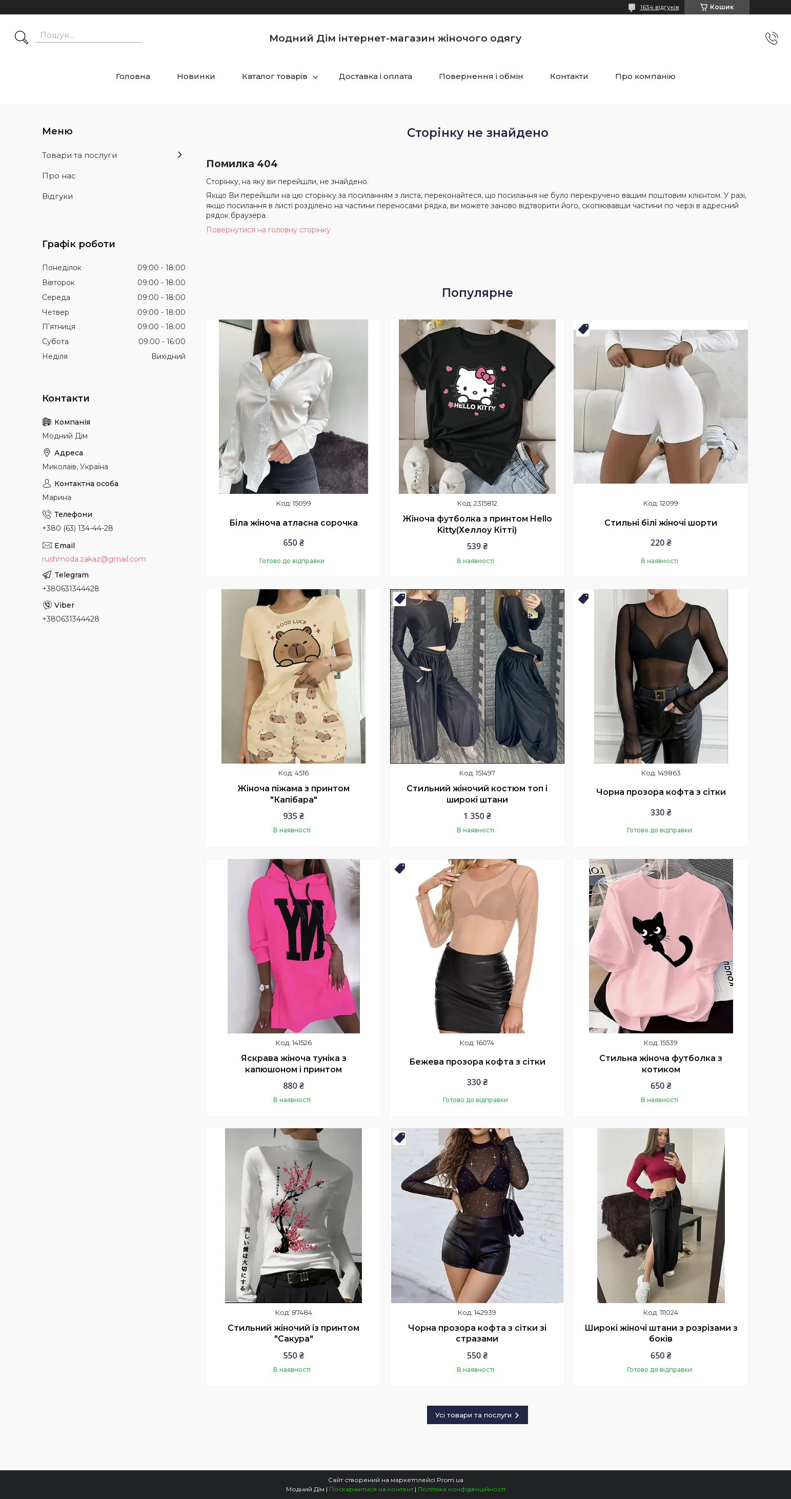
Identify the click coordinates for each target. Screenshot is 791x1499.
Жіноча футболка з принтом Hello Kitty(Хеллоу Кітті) (477, 524)
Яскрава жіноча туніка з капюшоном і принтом (294, 1063)
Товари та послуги (79, 155)
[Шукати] (21, 38)
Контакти (569, 76)
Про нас (59, 176)
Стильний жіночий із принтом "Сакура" (293, 1333)
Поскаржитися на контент (371, 1489)
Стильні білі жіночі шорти (660, 523)
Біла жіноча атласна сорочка (293, 523)
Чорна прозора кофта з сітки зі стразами (477, 1333)
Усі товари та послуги (473, 1415)
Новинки (196, 76)
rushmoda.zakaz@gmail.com (94, 559)
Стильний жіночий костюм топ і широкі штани (477, 794)
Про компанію (645, 76)
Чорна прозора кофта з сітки (661, 792)
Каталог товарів (275, 76)
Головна (133, 76)
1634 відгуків (659, 7)
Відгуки (57, 196)
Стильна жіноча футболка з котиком (660, 1063)
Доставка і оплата (375, 76)
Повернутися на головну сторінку (268, 229)
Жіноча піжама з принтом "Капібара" (293, 794)
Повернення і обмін (481, 76)
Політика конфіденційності (461, 1489)
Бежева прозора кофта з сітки (477, 1062)
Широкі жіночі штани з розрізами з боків (661, 1333)
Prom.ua (450, 1480)
